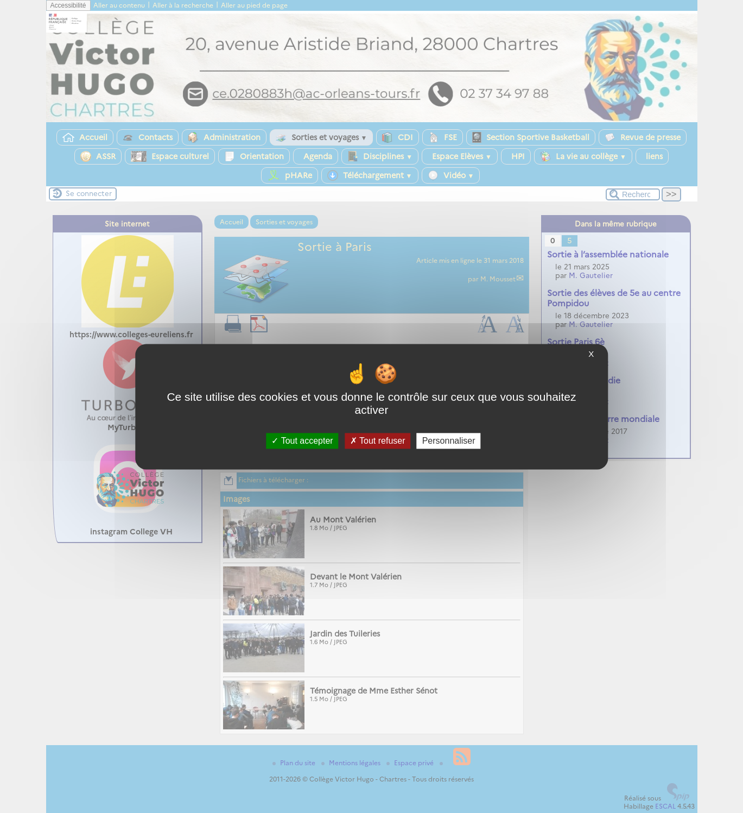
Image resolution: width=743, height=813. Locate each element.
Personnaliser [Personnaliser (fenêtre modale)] (448, 440)
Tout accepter (302, 440)
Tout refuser (377, 440)
